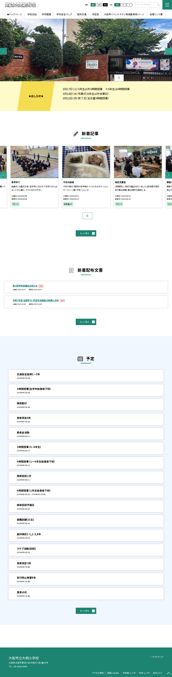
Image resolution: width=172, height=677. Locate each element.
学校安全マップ (64, 14)
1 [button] (144, 78)
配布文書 (82, 14)
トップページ (15, 14)
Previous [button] (3, 51)
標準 (117, 5)
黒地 (105, 5)
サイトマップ (157, 656)
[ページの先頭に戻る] (168, 673)
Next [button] (168, 51)
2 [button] (148, 78)
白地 (99, 5)
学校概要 (46, 14)
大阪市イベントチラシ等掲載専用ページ (124, 14)
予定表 (95, 14)
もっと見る (84, 233)
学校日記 (32, 14)
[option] (86, 50)
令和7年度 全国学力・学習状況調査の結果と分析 (36, 300)
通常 (93, 5)
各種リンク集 (156, 14)
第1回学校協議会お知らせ (25, 285)
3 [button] (152, 78)
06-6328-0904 (20, 666)
